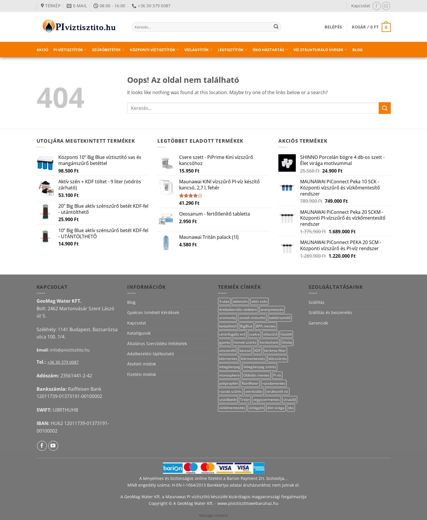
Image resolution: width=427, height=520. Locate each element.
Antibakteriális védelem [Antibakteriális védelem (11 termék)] (238, 309)
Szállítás (317, 302)
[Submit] (276, 27)
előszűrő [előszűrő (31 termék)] (270, 334)
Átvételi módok (141, 364)
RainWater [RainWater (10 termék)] (250, 383)
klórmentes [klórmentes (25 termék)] (228, 358)
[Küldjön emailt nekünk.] (386, 6)
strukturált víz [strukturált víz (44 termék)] (277, 391)
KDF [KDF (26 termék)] (257, 350)
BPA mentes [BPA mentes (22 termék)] (266, 326)
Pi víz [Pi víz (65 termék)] (277, 375)
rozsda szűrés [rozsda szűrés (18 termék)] (230, 391)
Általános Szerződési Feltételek (157, 343)
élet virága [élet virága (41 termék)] (275, 407)
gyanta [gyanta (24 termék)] (224, 342)
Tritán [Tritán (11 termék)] (245, 399)
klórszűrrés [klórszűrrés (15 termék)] (278, 358)
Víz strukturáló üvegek (320, 49)
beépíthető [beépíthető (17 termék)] (228, 326)
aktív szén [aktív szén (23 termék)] (259, 301)
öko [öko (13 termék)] (291, 407)
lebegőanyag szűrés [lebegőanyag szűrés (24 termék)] (260, 366)
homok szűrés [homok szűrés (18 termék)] (245, 342)
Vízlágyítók (198, 49)
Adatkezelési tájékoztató (150, 353)
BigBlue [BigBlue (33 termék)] (246, 326)
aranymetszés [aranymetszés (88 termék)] (272, 309)
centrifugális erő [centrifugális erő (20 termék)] (232, 334)
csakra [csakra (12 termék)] (254, 334)
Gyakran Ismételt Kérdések (153, 312)
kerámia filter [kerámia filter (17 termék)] (275, 350)
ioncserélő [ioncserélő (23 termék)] (227, 350)
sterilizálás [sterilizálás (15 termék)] (254, 391)
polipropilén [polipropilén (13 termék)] (228, 383)
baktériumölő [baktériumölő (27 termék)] (280, 317)
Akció (42, 49)
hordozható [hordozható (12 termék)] (269, 342)
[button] (333, 26)
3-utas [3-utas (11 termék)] (224, 301)
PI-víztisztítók (70, 49)
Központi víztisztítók (154, 49)
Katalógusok (139, 333)
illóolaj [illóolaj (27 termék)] (287, 342)
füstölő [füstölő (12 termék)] (286, 334)
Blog (357, 49)
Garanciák (318, 323)
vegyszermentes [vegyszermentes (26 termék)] (266, 399)
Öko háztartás (270, 49)
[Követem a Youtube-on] (53, 446)
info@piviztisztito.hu (70, 350)
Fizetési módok (141, 374)
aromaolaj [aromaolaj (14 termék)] (227, 317)
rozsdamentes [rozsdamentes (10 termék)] (273, 383)
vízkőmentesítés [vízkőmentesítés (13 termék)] (232, 407)
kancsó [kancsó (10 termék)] (245, 350)
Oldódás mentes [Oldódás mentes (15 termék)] (256, 375)
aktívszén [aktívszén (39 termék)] (240, 301)
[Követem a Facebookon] (376, 6)
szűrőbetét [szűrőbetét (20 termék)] (228, 399)
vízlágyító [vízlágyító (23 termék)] (256, 407)
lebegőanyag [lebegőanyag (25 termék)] (229, 366)
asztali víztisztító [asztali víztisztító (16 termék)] (252, 317)
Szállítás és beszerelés (330, 312)
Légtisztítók (232, 49)
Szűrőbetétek (108, 49)
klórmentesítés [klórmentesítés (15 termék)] (253, 358)
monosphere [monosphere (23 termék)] (229, 375)
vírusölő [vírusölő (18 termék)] (289, 399)
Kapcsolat (360, 5)
